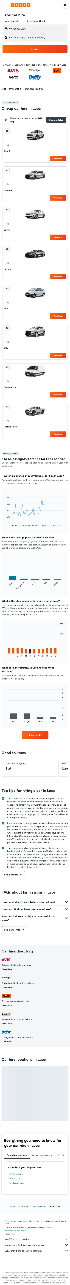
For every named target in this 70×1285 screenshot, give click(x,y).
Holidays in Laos (16, 1182)
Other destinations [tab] (42, 1155)
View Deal (57, 158)
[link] (35, 735)
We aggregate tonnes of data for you (36, 1245)
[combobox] (13, 21)
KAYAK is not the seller (36, 1239)
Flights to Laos (15, 1174)
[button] (5, 4)
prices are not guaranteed (16, 1230)
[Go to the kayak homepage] (20, 5)
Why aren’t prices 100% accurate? (36, 1251)
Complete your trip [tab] (17, 1155)
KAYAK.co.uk (15, 1206)
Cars (26, 1206)
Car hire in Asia (38, 1206)
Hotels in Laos (15, 1178)
